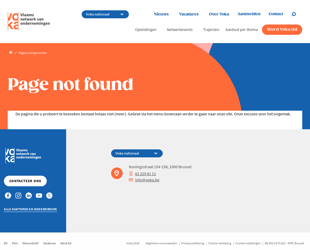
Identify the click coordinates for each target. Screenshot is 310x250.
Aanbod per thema (242, 29)
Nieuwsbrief (30, 243)
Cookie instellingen (248, 243)
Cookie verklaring (219, 243)
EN (5, 243)
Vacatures (189, 14)
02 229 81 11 (142, 173)
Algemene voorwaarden (161, 243)
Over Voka (219, 14)
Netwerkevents (180, 29)
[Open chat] (296, 14)
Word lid (65, 243)
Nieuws (161, 14)
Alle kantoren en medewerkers (30, 209)
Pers (15, 243)
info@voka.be (144, 179)
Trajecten (211, 29)
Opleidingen (146, 29)
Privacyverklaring (192, 243)
